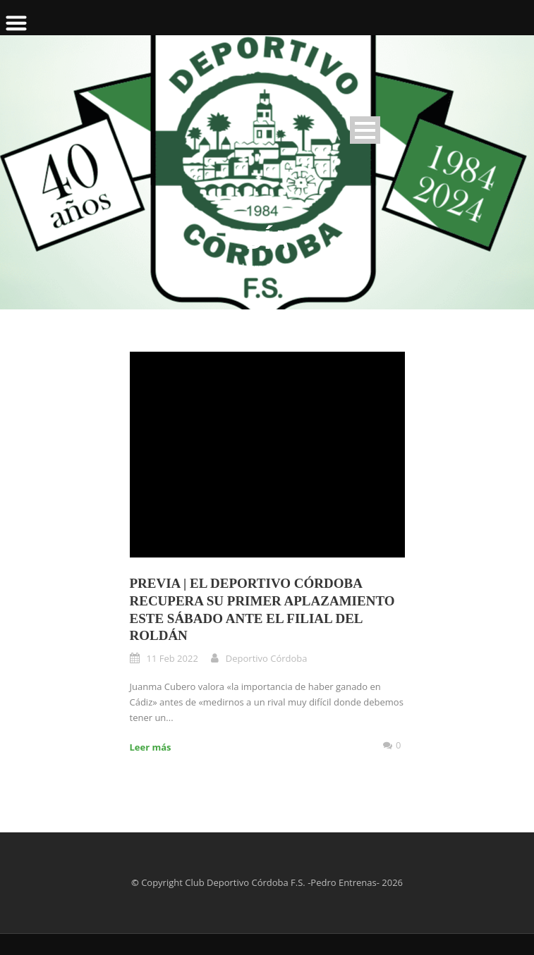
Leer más (150, 747)
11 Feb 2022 (172, 658)
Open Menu (365, 130)
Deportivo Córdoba (267, 658)
